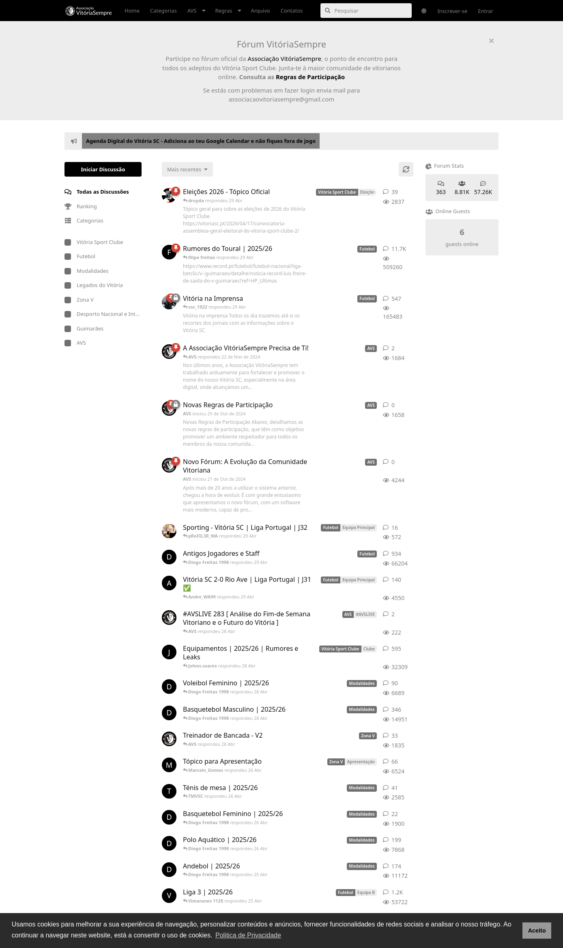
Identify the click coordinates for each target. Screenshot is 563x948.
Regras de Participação (310, 77)
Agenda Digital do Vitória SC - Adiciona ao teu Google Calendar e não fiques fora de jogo (201, 141)
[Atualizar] (406, 169)
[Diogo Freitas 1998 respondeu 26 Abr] (169, 817)
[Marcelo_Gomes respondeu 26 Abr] (169, 765)
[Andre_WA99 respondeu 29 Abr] (169, 583)
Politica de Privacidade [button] (248, 935)
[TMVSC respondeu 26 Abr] (169, 791)
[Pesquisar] (366, 10)
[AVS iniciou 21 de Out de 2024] (169, 465)
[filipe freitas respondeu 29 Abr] (169, 252)
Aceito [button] (537, 930)
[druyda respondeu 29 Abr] (169, 195)
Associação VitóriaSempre (284, 58)
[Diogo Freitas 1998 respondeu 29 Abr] (169, 557)
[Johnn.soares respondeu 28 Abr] (169, 652)
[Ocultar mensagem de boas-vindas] (491, 40)
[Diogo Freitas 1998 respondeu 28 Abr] (169, 686)
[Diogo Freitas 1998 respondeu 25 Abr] (169, 869)
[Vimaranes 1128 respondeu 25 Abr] (169, 895)
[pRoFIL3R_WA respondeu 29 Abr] (169, 531)
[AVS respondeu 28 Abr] (169, 617)
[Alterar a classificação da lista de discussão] (187, 169)
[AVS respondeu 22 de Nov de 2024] (169, 351)
